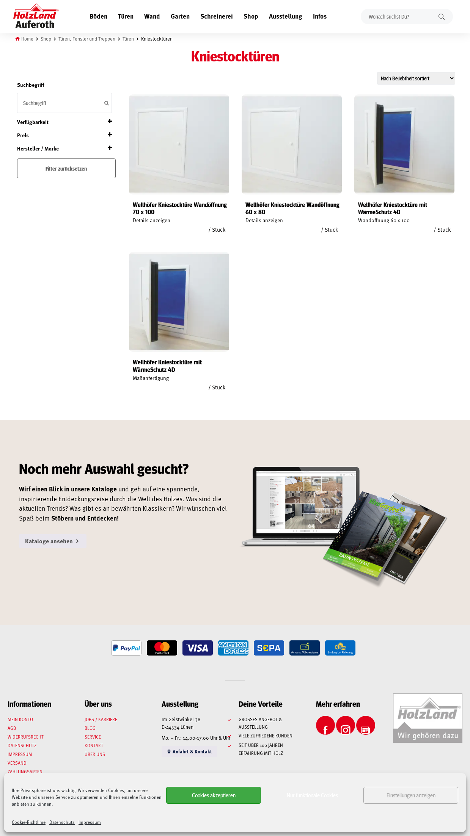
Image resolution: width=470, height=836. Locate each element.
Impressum (90, 822)
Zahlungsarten (25, 772)
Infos (320, 15)
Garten (180, 15)
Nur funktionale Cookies (312, 795)
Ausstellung (285, 15)
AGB (12, 728)
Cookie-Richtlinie (29, 822)
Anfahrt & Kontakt (189, 751)
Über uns (95, 754)
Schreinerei (216, 15)
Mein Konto (20, 719)
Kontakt (94, 745)
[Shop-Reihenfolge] (416, 78)
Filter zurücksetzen (66, 168)
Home (27, 38)
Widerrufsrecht (26, 737)
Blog (90, 728)
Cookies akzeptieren (214, 795)
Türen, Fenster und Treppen (86, 38)
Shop (251, 15)
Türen (126, 15)
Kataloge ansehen (52, 540)
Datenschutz (62, 822)
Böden (98, 15)
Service (93, 737)
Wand (152, 15)
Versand (17, 763)
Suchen (441, 16)
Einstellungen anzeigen (411, 795)
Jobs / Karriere (101, 719)
